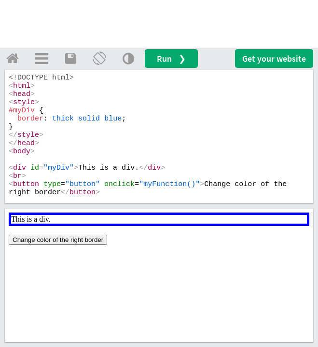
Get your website (274, 58)
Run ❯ (171, 58)
